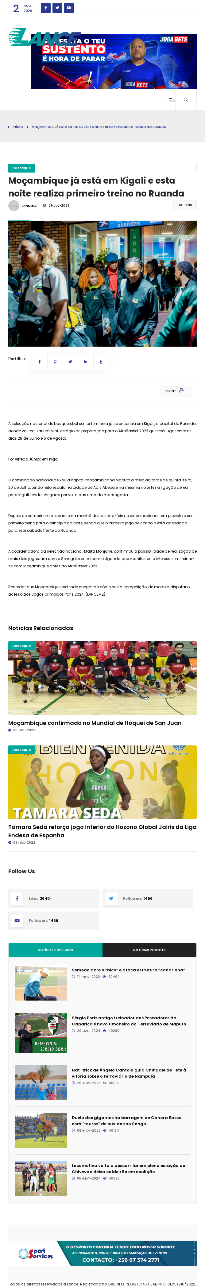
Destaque (21, 167)
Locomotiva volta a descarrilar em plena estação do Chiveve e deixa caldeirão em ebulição (128, 1169)
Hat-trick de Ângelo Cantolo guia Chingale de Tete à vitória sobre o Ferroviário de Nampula (129, 1073)
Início (18, 127)
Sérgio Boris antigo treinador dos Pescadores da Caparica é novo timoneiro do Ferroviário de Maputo (129, 1021)
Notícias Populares (55, 950)
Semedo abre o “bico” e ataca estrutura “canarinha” (128, 970)
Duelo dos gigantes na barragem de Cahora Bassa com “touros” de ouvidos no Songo (127, 1121)
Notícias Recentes (149, 950)
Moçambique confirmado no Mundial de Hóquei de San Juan (95, 723)
